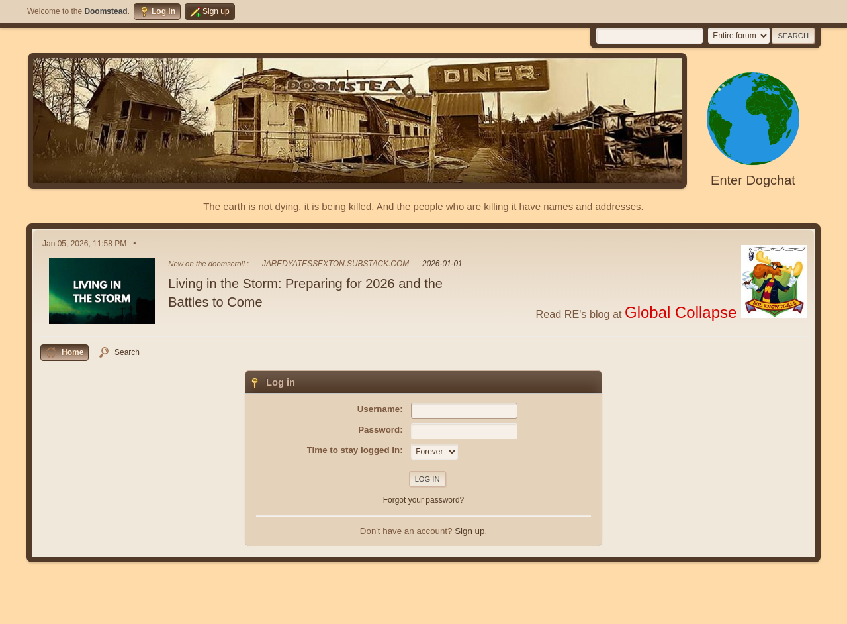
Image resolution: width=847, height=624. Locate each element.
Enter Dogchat (753, 180)
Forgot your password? (424, 500)
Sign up (469, 531)
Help (717, 610)
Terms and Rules (758, 610)
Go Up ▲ (806, 610)
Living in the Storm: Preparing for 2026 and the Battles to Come (305, 292)
